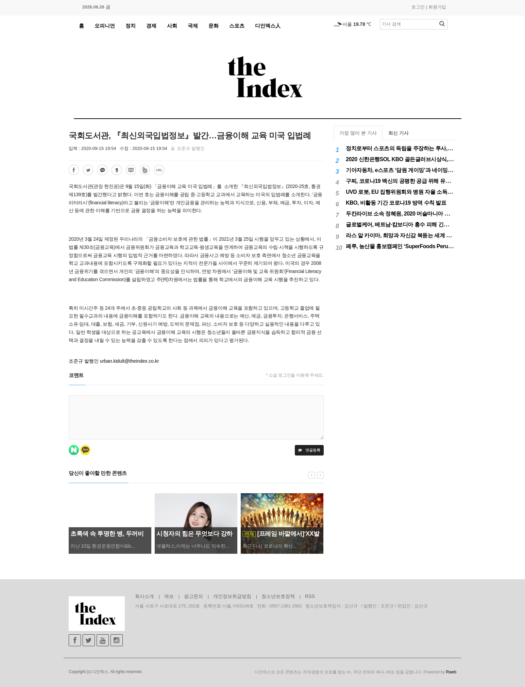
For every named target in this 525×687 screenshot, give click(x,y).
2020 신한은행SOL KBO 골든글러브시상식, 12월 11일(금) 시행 (419, 159)
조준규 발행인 (191, 148)
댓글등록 (309, 450)
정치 (130, 26)
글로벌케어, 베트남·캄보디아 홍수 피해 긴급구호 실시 (408, 224)
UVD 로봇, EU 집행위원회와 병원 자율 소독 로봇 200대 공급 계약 (422, 192)
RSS (310, 596)
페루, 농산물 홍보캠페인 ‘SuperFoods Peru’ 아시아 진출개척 (417, 246)
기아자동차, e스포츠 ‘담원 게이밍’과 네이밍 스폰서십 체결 (414, 170)
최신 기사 (398, 133)
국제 (193, 26)
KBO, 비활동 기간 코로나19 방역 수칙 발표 (396, 203)
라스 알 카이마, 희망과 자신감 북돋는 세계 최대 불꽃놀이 (412, 235)
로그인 (418, 7)
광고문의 (193, 596)
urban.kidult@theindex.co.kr (129, 361)
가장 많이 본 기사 (358, 133)
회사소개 (144, 596)
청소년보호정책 (278, 596)
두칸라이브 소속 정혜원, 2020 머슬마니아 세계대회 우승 (411, 214)
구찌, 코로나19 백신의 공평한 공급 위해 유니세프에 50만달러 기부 (423, 181)
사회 (172, 26)
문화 (213, 26)
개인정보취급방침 (232, 596)
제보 (169, 596)
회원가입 (437, 7)
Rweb (451, 672)
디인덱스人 (268, 26)
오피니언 (105, 26)
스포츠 (236, 26)
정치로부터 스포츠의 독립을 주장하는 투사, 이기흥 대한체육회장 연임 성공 (433, 148)
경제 (151, 26)
